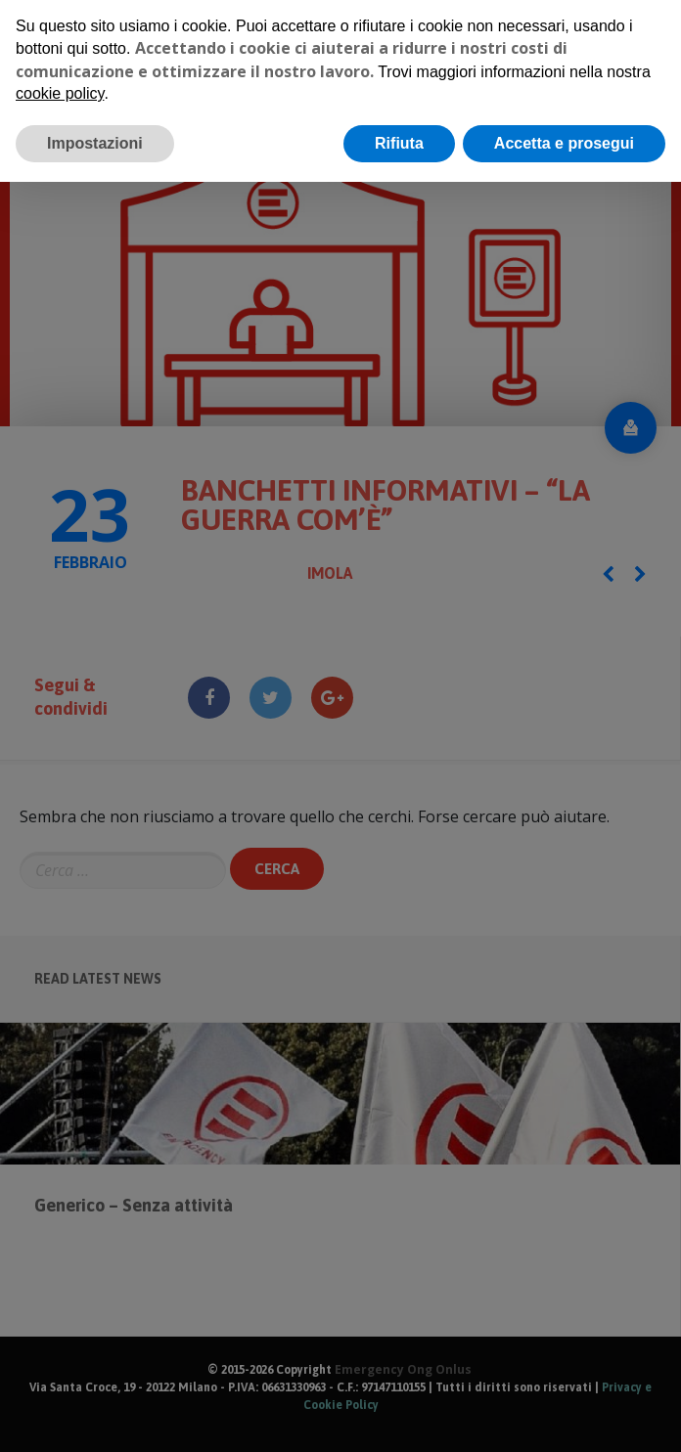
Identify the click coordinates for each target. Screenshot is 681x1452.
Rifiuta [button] (399, 133)
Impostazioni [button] (95, 133)
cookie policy (60, 84)
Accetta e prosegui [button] (564, 133)
